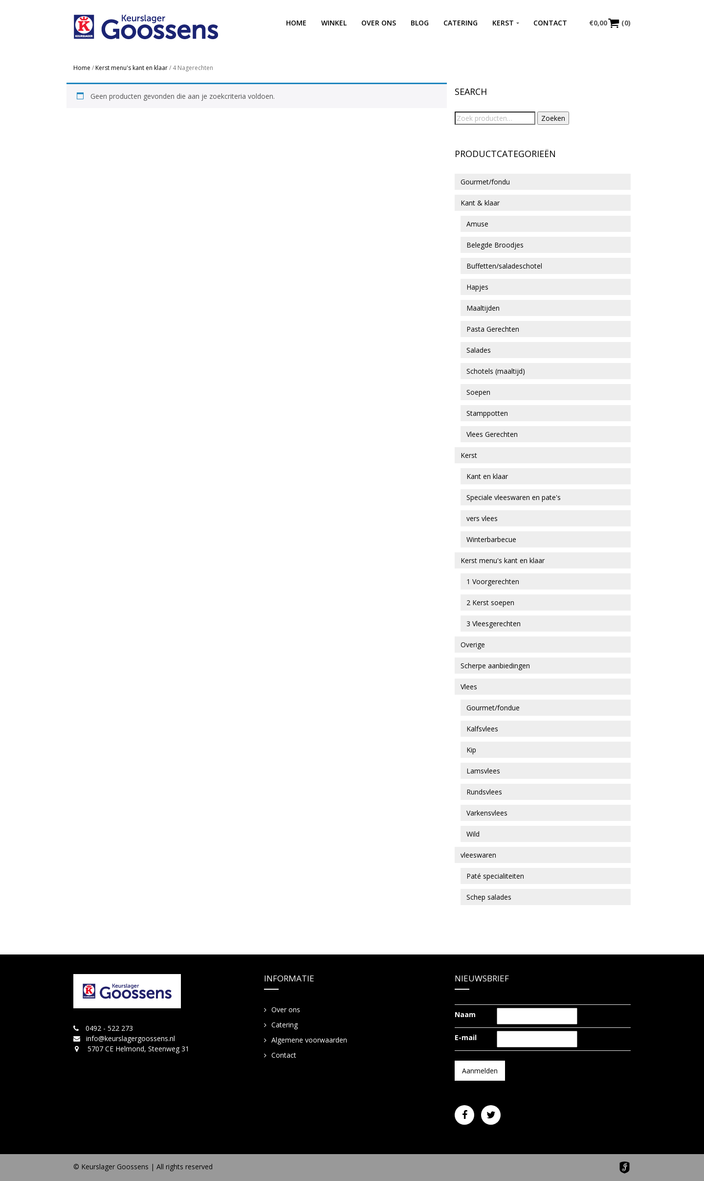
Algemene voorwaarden (309, 1040)
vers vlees (482, 518)
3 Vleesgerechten (493, 623)
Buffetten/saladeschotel (504, 266)
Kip (471, 749)
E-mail (466, 1037)
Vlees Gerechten (492, 434)
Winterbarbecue (491, 539)
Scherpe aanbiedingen (495, 665)
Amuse (477, 223)
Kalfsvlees (482, 728)
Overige (473, 644)
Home (296, 22)
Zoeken (553, 118)
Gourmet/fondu (485, 181)
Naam (465, 1014)
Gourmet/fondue (493, 707)
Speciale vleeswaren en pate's (513, 497)
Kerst (503, 22)
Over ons (378, 22)
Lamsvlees (483, 770)
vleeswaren (478, 855)
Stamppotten (487, 413)
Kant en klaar (487, 476)
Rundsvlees (484, 791)
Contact (550, 22)
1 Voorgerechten (492, 581)
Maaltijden (483, 308)
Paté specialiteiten (495, 876)
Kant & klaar (480, 202)
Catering (460, 22)
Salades (478, 350)
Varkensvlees (486, 813)
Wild (473, 834)
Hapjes (477, 287)
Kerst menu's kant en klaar (131, 68)
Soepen (478, 392)
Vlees (469, 686)
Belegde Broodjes (495, 245)
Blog (420, 22)
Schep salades (488, 897)
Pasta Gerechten (492, 329)
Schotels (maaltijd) (495, 371)
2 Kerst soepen (490, 602)
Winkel (334, 22)
